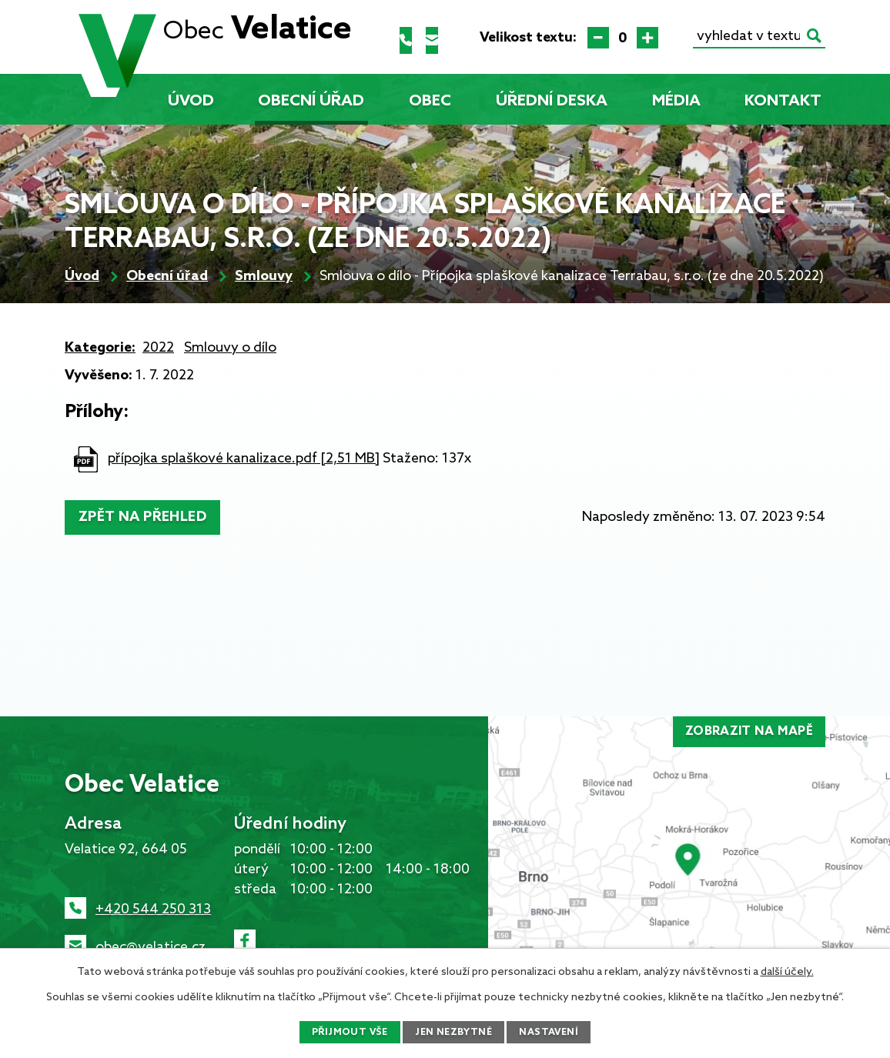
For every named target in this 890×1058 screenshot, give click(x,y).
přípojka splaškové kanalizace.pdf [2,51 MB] (244, 458)
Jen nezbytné (454, 1031)
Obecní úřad (311, 101)
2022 (158, 347)
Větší (647, 37)
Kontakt (782, 101)
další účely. (787, 969)
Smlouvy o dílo (230, 347)
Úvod (191, 101)
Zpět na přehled (149, 517)
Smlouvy (264, 276)
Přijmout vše (342, 1031)
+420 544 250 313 (153, 909)
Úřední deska (551, 101)
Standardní (623, 37)
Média (676, 101)
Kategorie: (100, 347)
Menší (598, 37)
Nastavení (557, 1031)
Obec (430, 101)
